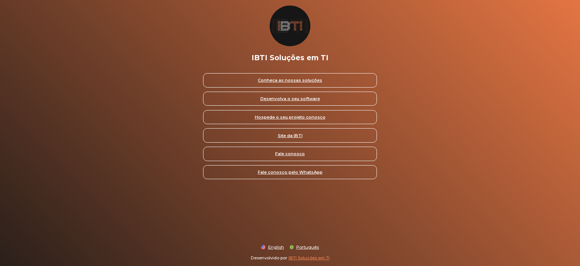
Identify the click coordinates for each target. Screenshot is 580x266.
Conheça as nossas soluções (290, 80)
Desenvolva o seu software (290, 98)
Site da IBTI (290, 135)
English (276, 247)
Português (307, 247)
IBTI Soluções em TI (309, 257)
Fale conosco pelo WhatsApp (290, 172)
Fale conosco (290, 153)
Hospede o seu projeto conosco (290, 117)
